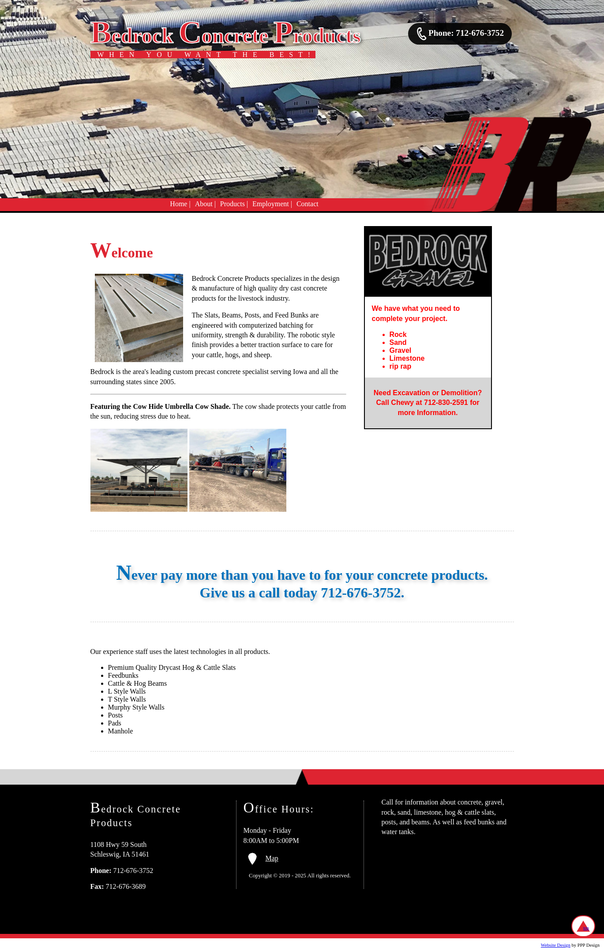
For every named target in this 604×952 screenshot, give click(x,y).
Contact (307, 204)
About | (205, 204)
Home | (180, 204)
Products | (234, 204)
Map (263, 858)
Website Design (555, 945)
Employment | (272, 204)
